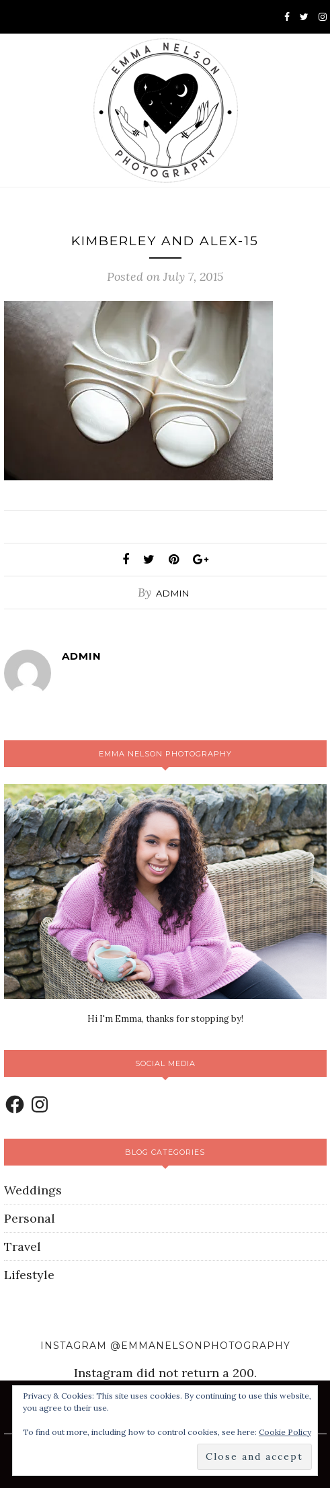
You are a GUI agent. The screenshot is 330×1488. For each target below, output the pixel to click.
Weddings (33, 1190)
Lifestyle (29, 1274)
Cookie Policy (285, 1432)
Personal (29, 1218)
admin (173, 593)
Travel (22, 1246)
